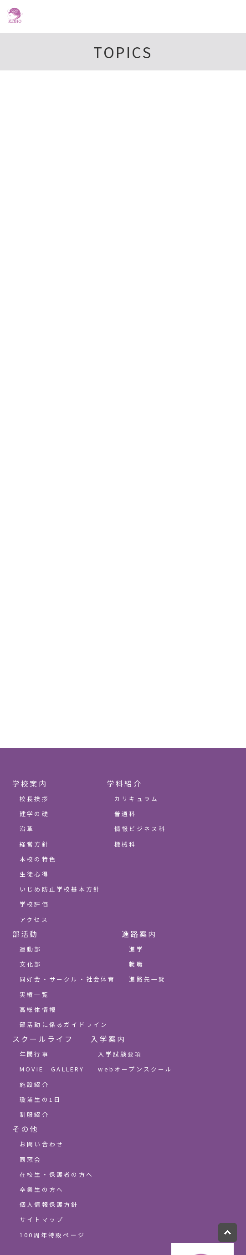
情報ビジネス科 (140, 828)
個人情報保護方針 (49, 1204)
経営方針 (34, 844)
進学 (136, 949)
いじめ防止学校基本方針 (60, 889)
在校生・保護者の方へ (56, 1174)
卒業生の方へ (42, 1189)
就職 (136, 964)
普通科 (125, 813)
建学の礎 (34, 813)
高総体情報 (38, 1009)
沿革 (27, 828)
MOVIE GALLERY (52, 1069)
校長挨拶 (34, 798)
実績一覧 (34, 994)
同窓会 (31, 1159)
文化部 (31, 964)
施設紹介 (34, 1084)
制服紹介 (34, 1114)
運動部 (31, 949)
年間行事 (34, 1054)
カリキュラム (136, 798)
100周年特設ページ (52, 1234)
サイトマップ (42, 1219)
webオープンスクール (135, 1069)
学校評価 (34, 904)
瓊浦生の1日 (40, 1099)
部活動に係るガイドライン (64, 1024)
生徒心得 (34, 874)
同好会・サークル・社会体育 (68, 979)
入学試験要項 (120, 1054)
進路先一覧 (147, 979)
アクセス (34, 919)
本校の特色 (38, 859)
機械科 (125, 844)
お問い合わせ (42, 1144)
